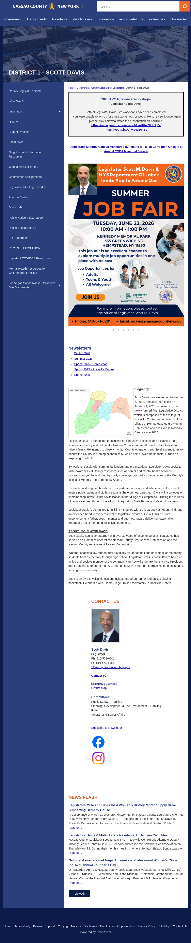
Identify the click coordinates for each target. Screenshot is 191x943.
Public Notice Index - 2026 (26, 217)
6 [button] (138, 329)
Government (83, 88)
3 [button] (123, 329)
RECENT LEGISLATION (24, 248)
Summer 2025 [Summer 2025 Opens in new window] (83, 358)
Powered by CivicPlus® (95, 932)
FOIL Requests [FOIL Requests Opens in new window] (18, 237)
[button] (175, 245)
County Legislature (101, 88)
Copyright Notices (69, 926)
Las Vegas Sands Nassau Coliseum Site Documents (32, 285)
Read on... (75, 827)
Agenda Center (18, 197)
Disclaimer (90, 926)
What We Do (17, 101)
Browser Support (44, 926)
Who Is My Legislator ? (23, 166)
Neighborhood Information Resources (25, 154)
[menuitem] (12, 19)
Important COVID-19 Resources (29, 258)
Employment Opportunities (117, 926)
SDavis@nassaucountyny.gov (110, 667)
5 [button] (133, 329)
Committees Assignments (25, 177)
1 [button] (113, 329)
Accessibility (22, 926)
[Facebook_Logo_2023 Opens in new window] (126, 742)
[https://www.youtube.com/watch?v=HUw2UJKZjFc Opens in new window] (126, 125)
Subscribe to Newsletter (106, 727)
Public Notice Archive (22, 227)
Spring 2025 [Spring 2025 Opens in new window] (82, 374)
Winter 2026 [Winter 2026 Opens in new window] (82, 353)
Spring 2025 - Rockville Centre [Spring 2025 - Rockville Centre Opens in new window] (94, 369)
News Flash (83, 797)
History (13, 121)
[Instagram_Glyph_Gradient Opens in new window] (126, 758)
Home (71, 88)
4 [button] (128, 329)
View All (79, 893)
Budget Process (19, 131)
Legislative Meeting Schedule (28, 187)
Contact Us (180, 926)
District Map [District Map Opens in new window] (99, 688)
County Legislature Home (25, 91)
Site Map (164, 926)
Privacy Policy (147, 926)
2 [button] (118, 329)
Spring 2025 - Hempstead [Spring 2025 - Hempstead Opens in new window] (90, 364)
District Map (16, 207)
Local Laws (16, 142)
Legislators (118, 88)
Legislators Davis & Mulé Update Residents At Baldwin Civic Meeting (121, 835)
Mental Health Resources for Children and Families (27, 271)
